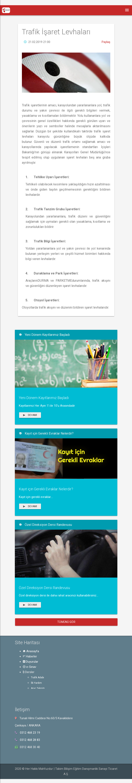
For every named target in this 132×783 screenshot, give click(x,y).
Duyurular (30, 661)
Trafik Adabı (37, 677)
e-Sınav (29, 667)
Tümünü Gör (66, 622)
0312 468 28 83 (30, 740)
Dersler (28, 672)
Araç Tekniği (38, 688)
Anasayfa (31, 651)
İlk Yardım (36, 682)
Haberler (30, 656)
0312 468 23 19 (30, 732)
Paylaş (106, 53)
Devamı (30, 415)
